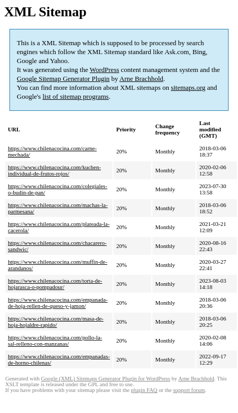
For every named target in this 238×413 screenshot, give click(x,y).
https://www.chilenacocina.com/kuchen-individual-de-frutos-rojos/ (54, 170)
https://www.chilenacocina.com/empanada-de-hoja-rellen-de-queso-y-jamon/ (58, 302)
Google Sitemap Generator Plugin (63, 78)
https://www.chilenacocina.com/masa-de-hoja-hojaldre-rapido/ (56, 321)
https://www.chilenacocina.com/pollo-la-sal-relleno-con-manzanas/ (55, 340)
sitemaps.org (188, 87)
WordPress (104, 70)
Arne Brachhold (141, 78)
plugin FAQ (144, 390)
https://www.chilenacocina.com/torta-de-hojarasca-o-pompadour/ (55, 283)
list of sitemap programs (76, 96)
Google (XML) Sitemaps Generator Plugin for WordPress (105, 378)
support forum (189, 390)
